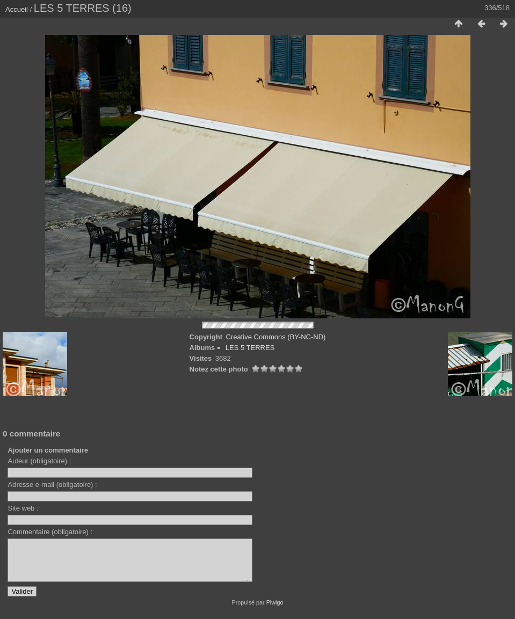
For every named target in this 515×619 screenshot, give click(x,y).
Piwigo (275, 610)
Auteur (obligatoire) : (39, 461)
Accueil (16, 9)
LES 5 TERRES (250, 348)
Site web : (23, 508)
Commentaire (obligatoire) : (50, 532)
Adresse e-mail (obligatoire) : (52, 484)
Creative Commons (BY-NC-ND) (276, 337)
